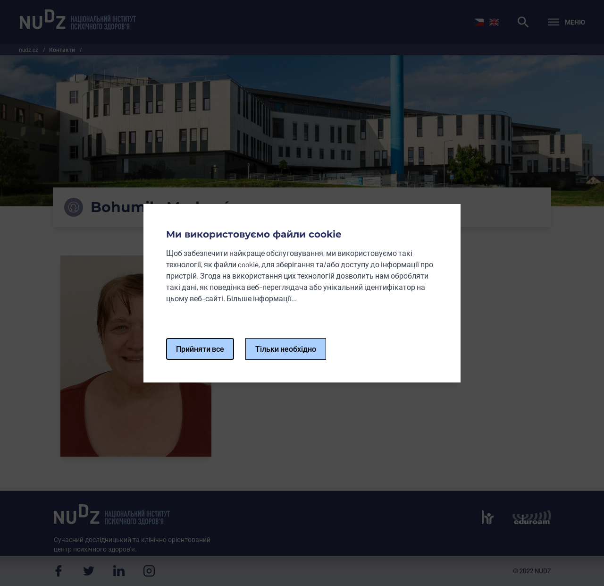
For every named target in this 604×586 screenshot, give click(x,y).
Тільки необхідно (285, 348)
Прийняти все (200, 348)
